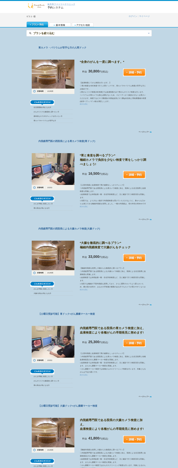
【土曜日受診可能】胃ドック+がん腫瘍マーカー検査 (66, 313)
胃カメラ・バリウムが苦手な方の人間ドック (62, 47)
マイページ (144, 16)
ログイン (133, 16)
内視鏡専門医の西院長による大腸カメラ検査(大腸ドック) (69, 228)
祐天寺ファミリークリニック (61, 4)
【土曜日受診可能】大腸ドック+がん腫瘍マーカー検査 (67, 405)
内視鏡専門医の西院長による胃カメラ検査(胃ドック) (66, 141)
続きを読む (84, 104)
